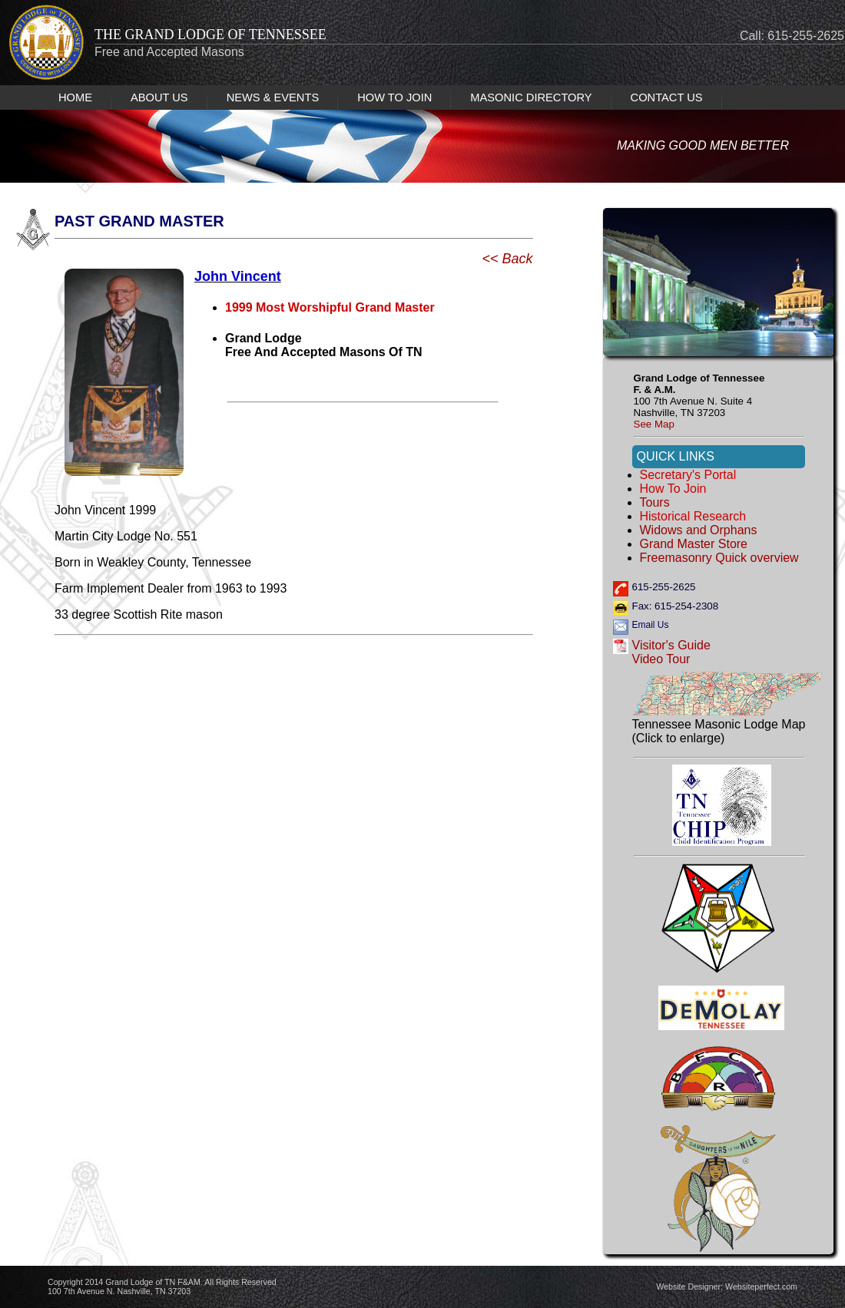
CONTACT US (667, 97)
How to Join (673, 488)
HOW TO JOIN (394, 97)
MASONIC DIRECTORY (531, 97)
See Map (654, 424)
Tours (655, 502)
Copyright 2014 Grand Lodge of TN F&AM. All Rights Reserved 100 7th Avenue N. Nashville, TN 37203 (162, 1286)
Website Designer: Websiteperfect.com (726, 1286)
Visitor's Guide (671, 645)
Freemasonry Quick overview (719, 557)
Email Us (650, 624)
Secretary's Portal (688, 474)
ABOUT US (159, 97)
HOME (75, 97)
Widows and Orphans (698, 530)
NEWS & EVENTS (273, 97)
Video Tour (661, 659)
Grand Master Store (694, 543)
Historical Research (693, 516)
